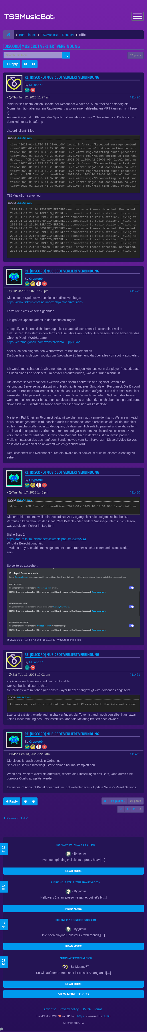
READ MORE (73, 871)
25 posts (135, 55)
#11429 (135, 291)
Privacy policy (69, 1009)
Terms (98, 1009)
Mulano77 (36, 85)
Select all (24, 138)
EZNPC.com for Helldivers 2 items (75, 845)
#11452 (135, 754)
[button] (121, 809)
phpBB (107, 1016)
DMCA (86, 1009)
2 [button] (134, 809)
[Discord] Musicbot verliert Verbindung (41, 46)
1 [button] (127, 809)
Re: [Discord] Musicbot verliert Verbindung (62, 77)
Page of (118, 801)
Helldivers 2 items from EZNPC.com (76, 920)
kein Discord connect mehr (76, 958)
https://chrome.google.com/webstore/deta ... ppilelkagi (44, 342)
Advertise (50, 1009)
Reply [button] (12, 64)
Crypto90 (36, 279)
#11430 (135, 492)
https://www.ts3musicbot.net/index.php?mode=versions (45, 302)
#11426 (135, 97)
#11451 (135, 675)
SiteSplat (79, 1016)
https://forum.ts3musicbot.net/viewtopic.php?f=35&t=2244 (46, 539)
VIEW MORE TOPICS (73, 994)
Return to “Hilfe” (15, 819)
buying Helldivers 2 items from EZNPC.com (75, 882)
